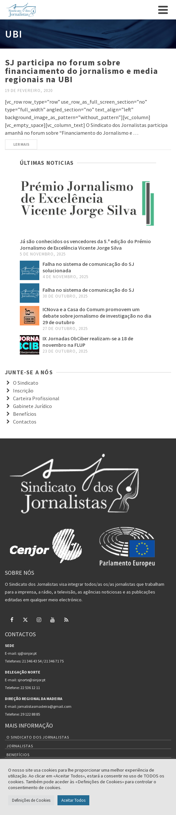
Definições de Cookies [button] (31, 800)
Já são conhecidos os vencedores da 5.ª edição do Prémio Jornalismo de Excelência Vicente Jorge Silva (85, 244)
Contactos (24, 421)
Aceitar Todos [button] (73, 800)
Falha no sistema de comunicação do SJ (88, 290)
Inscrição (23, 390)
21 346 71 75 (54, 661)
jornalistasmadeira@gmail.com (44, 706)
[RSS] (66, 619)
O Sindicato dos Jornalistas (37, 737)
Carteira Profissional (36, 398)
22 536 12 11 (30, 687)
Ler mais (21, 144)
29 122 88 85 (30, 714)
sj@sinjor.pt (27, 653)
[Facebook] (12, 619)
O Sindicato (25, 382)
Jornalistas (19, 745)
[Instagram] (39, 619)
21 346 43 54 (32, 661)
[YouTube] (52, 619)
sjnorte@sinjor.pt (31, 679)
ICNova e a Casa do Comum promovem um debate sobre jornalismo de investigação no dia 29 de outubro (97, 315)
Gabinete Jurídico (32, 406)
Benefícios (24, 414)
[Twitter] (25, 619)
